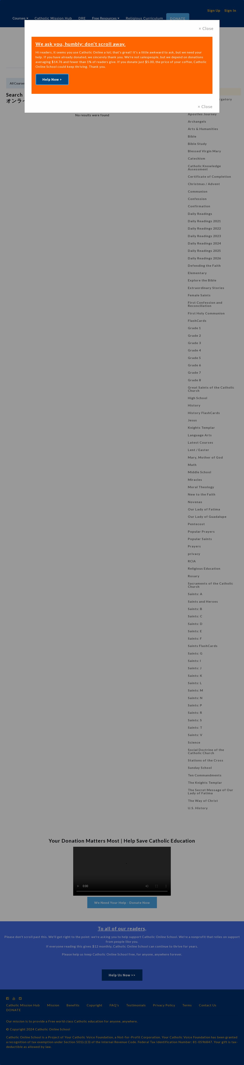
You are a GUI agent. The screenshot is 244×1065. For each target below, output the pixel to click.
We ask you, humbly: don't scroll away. (82, 44)
